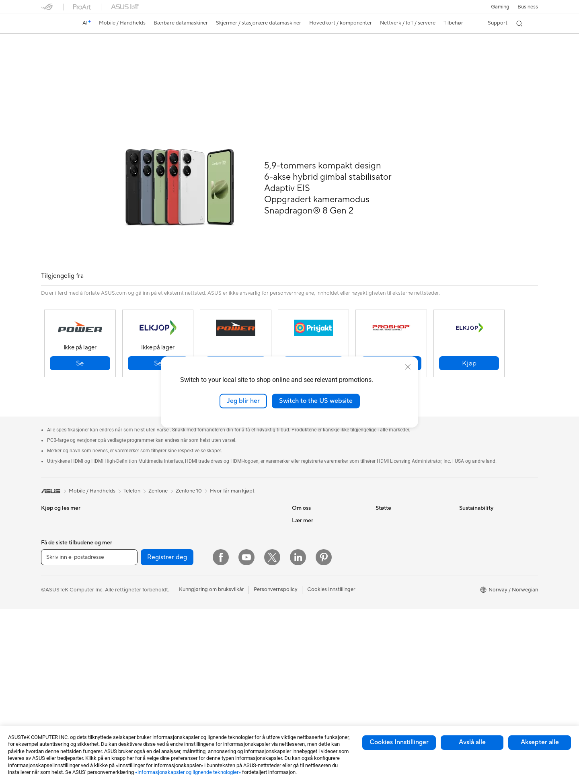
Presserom (304, 550)
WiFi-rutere (220, 502)
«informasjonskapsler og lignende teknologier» (188, 772)
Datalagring (138, 647)
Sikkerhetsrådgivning (401, 562)
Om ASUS (304, 502)
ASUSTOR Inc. (309, 562)
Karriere (301, 514)
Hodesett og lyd (226, 605)
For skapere (55, 587)
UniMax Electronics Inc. (320, 586)
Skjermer (51, 642)
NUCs (131, 502)
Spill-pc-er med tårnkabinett (74, 678)
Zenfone (158, 473)
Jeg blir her (243, 401)
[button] (500, 7)
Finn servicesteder (397, 514)
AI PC (299, 611)
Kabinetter (137, 599)
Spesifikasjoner (88, 55)
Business (527, 7)
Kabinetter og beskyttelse (238, 641)
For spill (50, 563)
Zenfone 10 (62, 42)
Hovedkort (137, 575)
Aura (297, 695)
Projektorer (138, 526)
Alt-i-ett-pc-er (58, 654)
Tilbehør (51, 526)
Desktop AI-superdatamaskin (242, 545)
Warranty (135, 538)
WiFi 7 (131, 672)
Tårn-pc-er (53, 666)
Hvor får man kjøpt (232, 473)
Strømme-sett (223, 617)
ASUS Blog (305, 671)
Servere (216, 557)
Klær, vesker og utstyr (233, 629)
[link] (54, 24)
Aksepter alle (540, 742)
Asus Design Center (315, 623)
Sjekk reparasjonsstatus (404, 502)
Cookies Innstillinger (399, 742)
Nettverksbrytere (227, 533)
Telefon (49, 514)
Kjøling (132, 611)
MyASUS (386, 586)
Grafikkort (136, 587)
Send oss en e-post (398, 538)
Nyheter (302, 526)
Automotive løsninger (317, 647)
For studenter (57, 599)
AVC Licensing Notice (317, 659)
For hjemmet (56, 551)
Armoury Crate (310, 683)
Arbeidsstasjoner (144, 514)
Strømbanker (222, 684)
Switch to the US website (316, 401)
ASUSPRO (304, 635)
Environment (474, 514)
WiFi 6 (131, 684)
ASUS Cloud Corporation (322, 574)
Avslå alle (472, 742)
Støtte (164, 55)
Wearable (135, 550)
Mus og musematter (231, 593)
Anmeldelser (131, 55)
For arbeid (53, 575)
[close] (407, 367)
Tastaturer (219, 581)
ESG (464, 502)
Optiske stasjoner (145, 635)
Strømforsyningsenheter (153, 623)
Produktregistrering (399, 526)
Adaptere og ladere (230, 654)
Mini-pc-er (53, 691)
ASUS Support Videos (402, 574)
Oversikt (50, 55)
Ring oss (386, 550)
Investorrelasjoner (313, 538)
